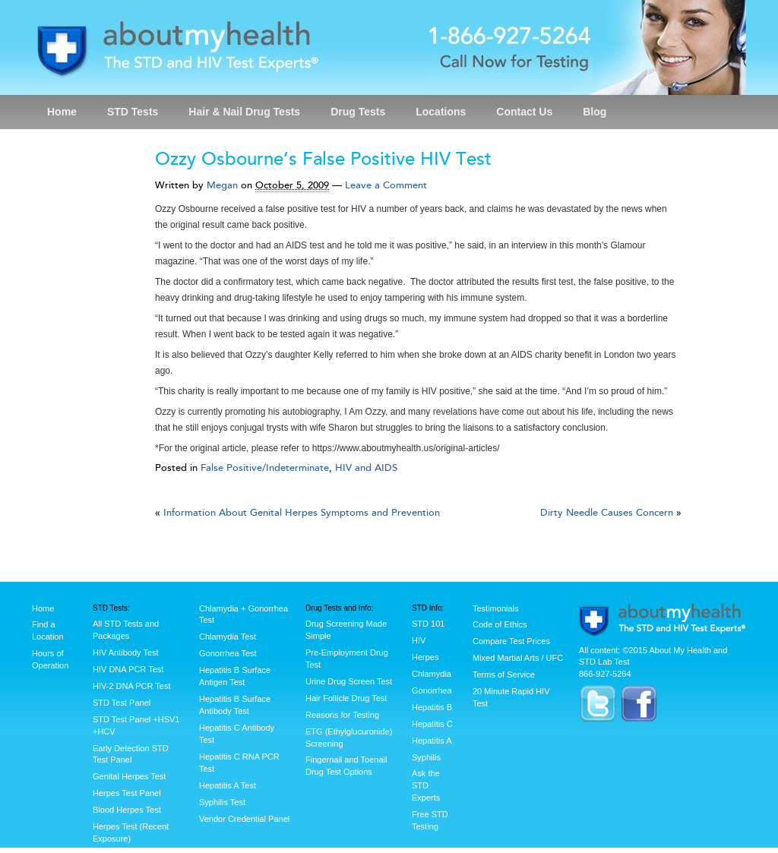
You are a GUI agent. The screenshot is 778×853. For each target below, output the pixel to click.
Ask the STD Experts (426, 785)
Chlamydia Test (227, 636)
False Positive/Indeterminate (265, 468)
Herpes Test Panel (127, 793)
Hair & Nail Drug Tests (244, 112)
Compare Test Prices (511, 641)
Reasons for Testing (342, 714)
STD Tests (132, 112)
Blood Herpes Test (127, 809)
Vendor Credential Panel (244, 818)
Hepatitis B (432, 707)
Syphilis (426, 757)
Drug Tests (357, 112)
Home (62, 112)
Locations (441, 112)
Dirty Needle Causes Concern (606, 513)
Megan (222, 185)
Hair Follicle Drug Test (346, 698)
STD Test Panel (121, 702)
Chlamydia (431, 673)
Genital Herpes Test (129, 776)
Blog (594, 112)
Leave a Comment (386, 185)
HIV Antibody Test (126, 652)
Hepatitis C (432, 723)
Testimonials (496, 608)
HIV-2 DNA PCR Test (132, 685)
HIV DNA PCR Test (128, 669)
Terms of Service (504, 674)
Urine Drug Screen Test (348, 681)
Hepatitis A (432, 740)
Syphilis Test (222, 802)
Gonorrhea (432, 690)
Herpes (425, 657)
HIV (418, 640)
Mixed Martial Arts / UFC (518, 657)
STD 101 (428, 623)
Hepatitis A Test (227, 785)
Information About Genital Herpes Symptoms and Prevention (301, 513)
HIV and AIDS (366, 468)
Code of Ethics (500, 624)
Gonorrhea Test (228, 653)
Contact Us (524, 112)
